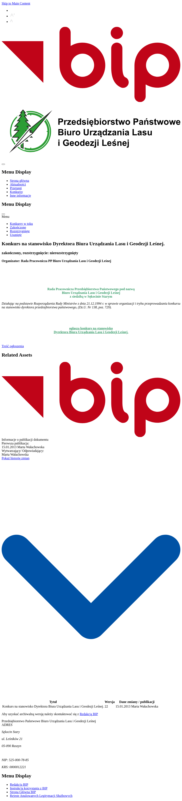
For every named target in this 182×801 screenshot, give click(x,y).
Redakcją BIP (89, 714)
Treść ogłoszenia (13, 346)
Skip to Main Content (16, 3)
